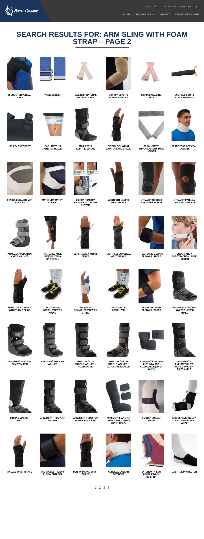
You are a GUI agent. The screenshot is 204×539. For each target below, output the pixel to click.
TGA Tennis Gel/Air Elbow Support (151, 255)
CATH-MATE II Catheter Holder (52, 147)
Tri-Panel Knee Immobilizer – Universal (53, 256)
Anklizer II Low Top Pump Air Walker (85, 419)
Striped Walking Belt (151, 96)
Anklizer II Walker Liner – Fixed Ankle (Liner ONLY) (118, 421)
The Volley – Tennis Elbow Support (53, 473)
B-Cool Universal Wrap (19, 96)
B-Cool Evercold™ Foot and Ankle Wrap (184, 421)
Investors (185, 6)
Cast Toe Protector (184, 472)
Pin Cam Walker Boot (19, 419)
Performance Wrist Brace (85, 473)
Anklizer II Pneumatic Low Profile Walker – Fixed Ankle (184, 365)
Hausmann (152, 6)
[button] (196, 7)
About (165, 14)
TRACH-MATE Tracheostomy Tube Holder (151, 149)
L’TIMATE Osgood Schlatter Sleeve (151, 201)
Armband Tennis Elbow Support (151, 308)
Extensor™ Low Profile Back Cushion (151, 474)
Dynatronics (168, 6)
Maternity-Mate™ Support (52, 201)
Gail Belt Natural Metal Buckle (85, 96)
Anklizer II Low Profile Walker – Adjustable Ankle (118, 364)
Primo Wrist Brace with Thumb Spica (19, 308)
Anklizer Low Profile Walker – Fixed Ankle (85, 364)
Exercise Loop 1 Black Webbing (184, 96)
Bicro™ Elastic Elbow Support (118, 96)
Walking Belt (53, 95)
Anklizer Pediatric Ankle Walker (20, 255)
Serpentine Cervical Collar (184, 147)
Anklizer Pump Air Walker (52, 362)
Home (126, 14)
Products (145, 14)
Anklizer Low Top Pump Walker (19, 362)
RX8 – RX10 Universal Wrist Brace (118, 255)
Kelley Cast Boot (20, 146)
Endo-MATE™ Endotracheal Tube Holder (184, 256)
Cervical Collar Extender (118, 473)
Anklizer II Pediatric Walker (85, 147)
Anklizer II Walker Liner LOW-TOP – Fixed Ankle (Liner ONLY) (151, 365)
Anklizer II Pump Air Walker (52, 419)
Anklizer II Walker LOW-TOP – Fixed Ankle (184, 310)
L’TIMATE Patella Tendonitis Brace (184, 201)
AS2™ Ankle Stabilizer (118, 308)
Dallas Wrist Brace (19, 472)
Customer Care (187, 14)
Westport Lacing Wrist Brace (118, 201)
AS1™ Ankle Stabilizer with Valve (52, 310)
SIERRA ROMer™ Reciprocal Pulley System (85, 203)
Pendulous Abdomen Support (19, 201)
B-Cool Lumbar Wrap (151, 419)
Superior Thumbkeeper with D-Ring (85, 310)
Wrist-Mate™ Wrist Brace (85, 255)
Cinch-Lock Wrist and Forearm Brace (118, 147)
